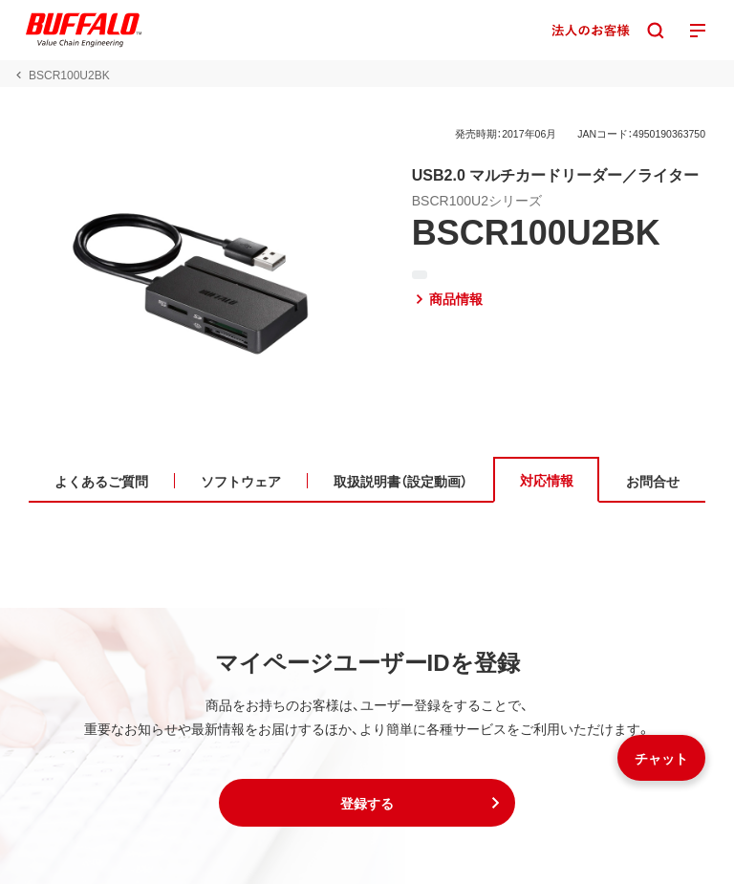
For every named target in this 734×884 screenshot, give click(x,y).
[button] (367, 803)
